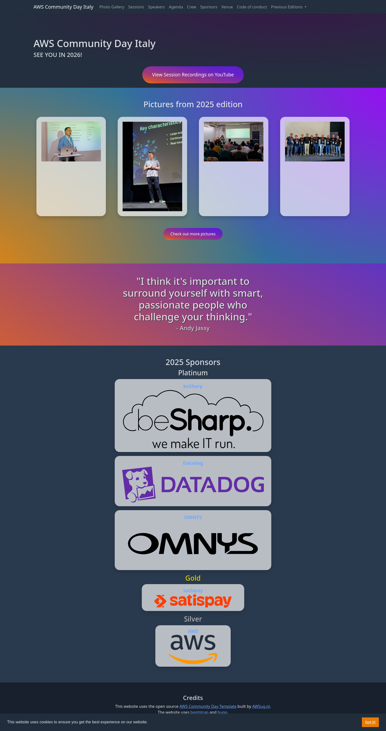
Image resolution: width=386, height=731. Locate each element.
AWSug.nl (261, 706)
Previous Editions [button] (287, 7)
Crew (191, 7)
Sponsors (208, 7)
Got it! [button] (370, 722)
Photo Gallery (111, 7)
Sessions (136, 7)
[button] (149, 722)
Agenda (176, 7)
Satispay (193, 590)
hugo (222, 712)
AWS (193, 631)
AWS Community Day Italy (63, 6)
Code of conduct (252, 7)
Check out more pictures (192, 234)
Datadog (193, 463)
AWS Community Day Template (208, 706)
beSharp (193, 386)
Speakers (156, 7)
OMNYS (193, 517)
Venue (227, 7)
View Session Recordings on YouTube (193, 74)
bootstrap (199, 712)
